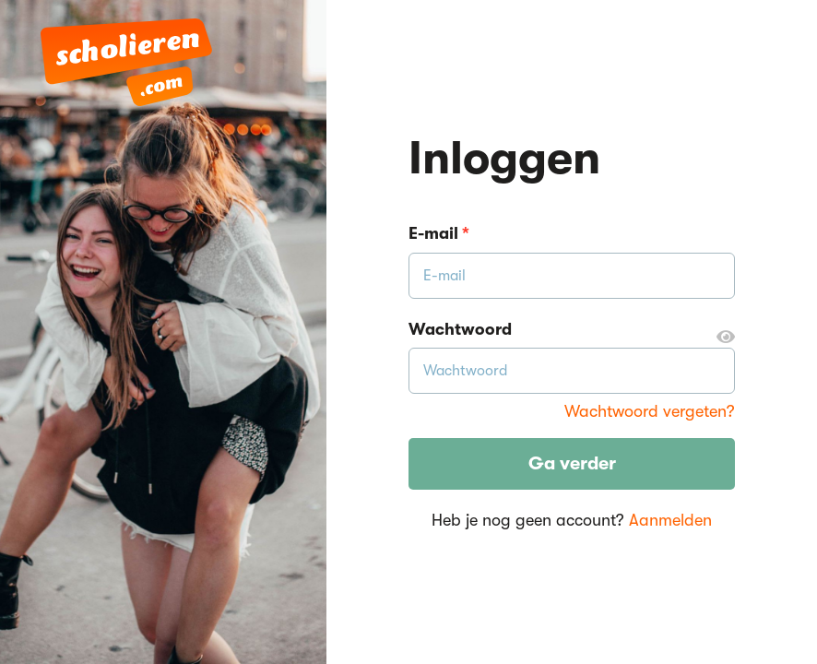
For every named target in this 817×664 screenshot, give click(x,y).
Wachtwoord (571, 330)
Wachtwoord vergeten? (649, 411)
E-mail (438, 233)
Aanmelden (670, 520)
